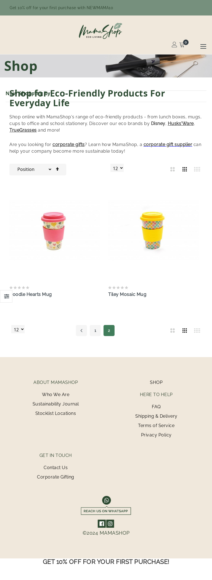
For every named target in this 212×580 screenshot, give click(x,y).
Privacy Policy (156, 435)
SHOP (156, 382)
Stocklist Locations (55, 413)
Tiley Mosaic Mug (127, 294)
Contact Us (56, 467)
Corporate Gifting (55, 477)
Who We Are (55, 394)
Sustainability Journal (56, 404)
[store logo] (106, 30)
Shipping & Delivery (156, 416)
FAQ (156, 406)
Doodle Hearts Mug (30, 294)
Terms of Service (156, 425)
